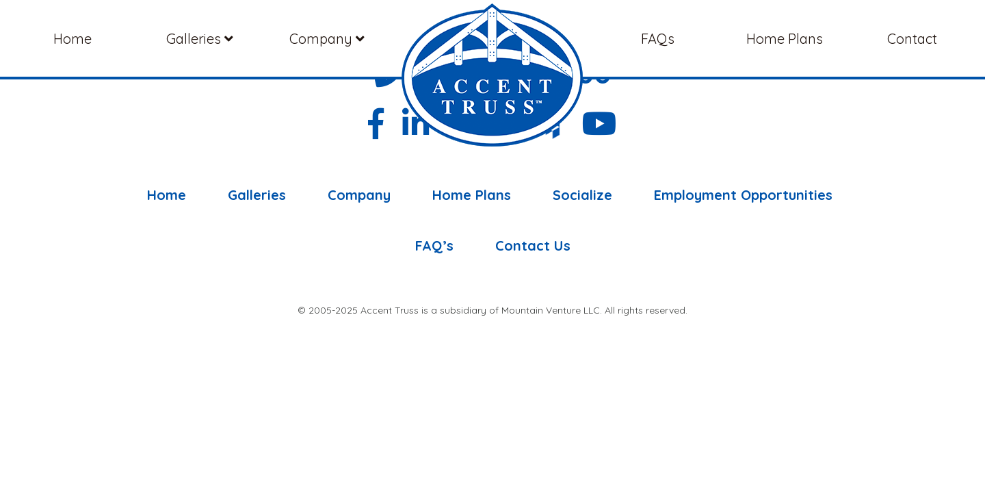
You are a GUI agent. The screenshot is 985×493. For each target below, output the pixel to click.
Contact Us (532, 246)
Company (327, 38)
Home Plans (784, 38)
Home (72, 38)
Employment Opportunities (743, 195)
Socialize (582, 195)
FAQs (657, 38)
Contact (912, 38)
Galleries (199, 38)
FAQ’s (434, 246)
